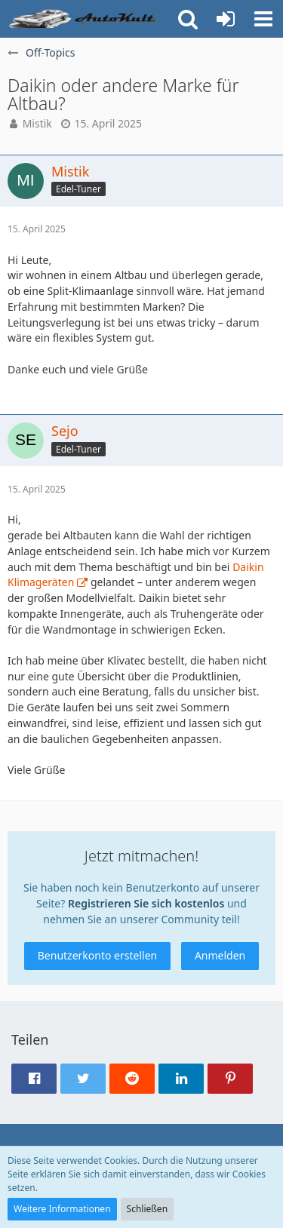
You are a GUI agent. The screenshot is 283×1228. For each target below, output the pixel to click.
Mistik (37, 123)
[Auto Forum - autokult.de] (85, 19)
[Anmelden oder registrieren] (226, 19)
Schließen (147, 1208)
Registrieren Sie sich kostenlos (146, 903)
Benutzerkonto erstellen (97, 955)
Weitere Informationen (62, 1208)
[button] (263, 19)
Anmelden (220, 955)
